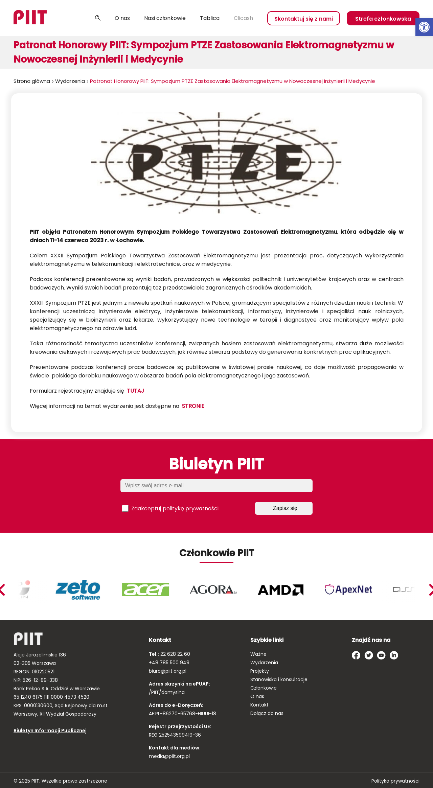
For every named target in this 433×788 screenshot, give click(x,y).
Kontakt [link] (259, 704)
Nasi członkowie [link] (165, 18)
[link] (424, 27)
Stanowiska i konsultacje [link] (278, 679)
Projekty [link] (259, 671)
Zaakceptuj (170, 508)
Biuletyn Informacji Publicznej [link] (50, 730)
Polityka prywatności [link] (395, 781)
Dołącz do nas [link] (266, 713)
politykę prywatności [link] (191, 508)
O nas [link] (122, 18)
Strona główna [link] (32, 81)
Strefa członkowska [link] (383, 19)
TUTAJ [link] (135, 391)
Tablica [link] (210, 18)
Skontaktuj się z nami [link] (303, 19)
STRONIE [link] (193, 406)
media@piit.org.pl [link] (169, 756)
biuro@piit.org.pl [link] (167, 671)
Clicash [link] (243, 18)
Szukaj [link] (97, 18)
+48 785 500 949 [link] (169, 662)
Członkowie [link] (263, 688)
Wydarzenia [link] (70, 81)
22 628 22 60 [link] (174, 654)
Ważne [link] (258, 654)
